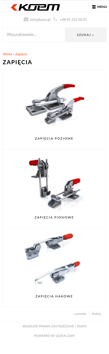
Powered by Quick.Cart (54, 336)
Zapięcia (21, 54)
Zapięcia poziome (54, 138)
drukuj (96, 314)
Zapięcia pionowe (54, 217)
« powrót (79, 314)
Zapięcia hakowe (54, 296)
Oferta (7, 54)
